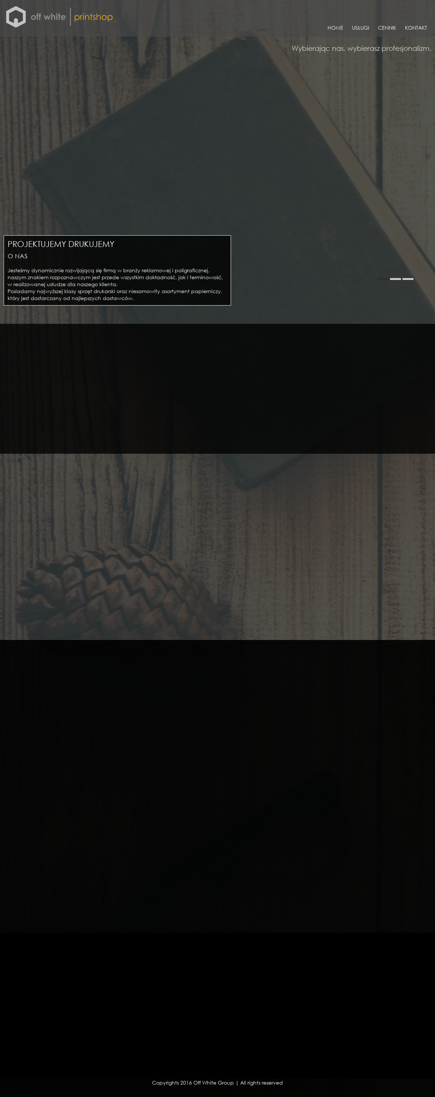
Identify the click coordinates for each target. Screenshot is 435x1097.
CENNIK (387, 27)
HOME (335, 27)
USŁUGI (360, 27)
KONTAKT (416, 27)
